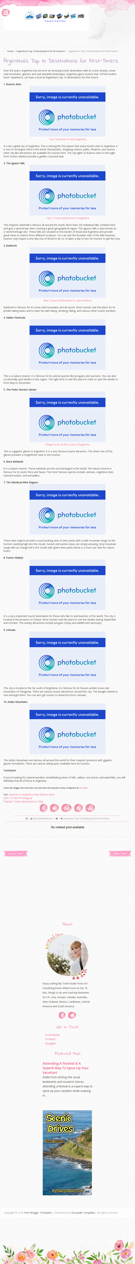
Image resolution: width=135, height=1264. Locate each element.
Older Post (120, 853)
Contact (50, 1039)
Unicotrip (83, 788)
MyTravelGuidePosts (43, 818)
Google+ (50, 1043)
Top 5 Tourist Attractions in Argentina (67, 218)
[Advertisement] (67, 39)
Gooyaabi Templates (83, 1212)
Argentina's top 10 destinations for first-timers (41, 51)
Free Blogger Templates (38, 1212)
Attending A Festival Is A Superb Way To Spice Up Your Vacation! (66, 1068)
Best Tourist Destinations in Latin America (67, 300)
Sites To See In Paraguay (18, 798)
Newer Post (15, 853)
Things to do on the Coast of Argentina (67, 444)
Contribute (52, 1035)
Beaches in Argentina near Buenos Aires (32, 794)
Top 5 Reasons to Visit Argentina (67, 139)
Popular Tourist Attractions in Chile (23, 801)
